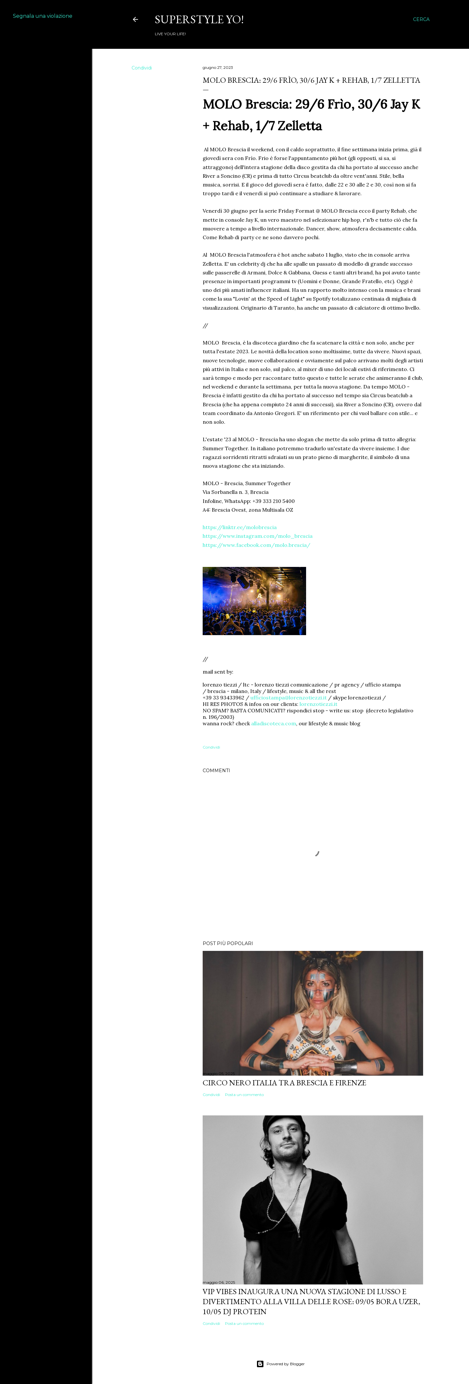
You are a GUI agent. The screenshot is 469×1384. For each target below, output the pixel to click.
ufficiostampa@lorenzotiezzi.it (288, 697)
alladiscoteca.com (273, 723)
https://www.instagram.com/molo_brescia (258, 536)
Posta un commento (244, 1094)
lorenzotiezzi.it (318, 704)
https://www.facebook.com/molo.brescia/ (256, 545)
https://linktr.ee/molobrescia (240, 527)
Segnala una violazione (42, 16)
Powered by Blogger (280, 1364)
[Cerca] (421, 19)
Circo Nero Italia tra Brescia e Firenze (284, 1083)
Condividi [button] (142, 68)
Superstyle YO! (199, 19)
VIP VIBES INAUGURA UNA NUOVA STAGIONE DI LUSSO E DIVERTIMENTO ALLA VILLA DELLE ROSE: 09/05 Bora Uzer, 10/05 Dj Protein (311, 1301)
